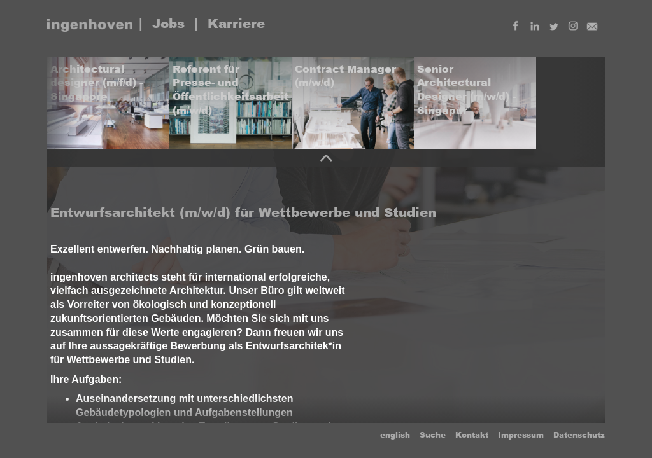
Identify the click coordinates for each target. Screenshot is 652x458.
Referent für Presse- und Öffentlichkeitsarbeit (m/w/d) (230, 89)
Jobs (168, 23)
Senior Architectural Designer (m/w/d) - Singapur (466, 89)
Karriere (236, 23)
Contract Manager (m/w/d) (345, 76)
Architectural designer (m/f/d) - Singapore (96, 82)
